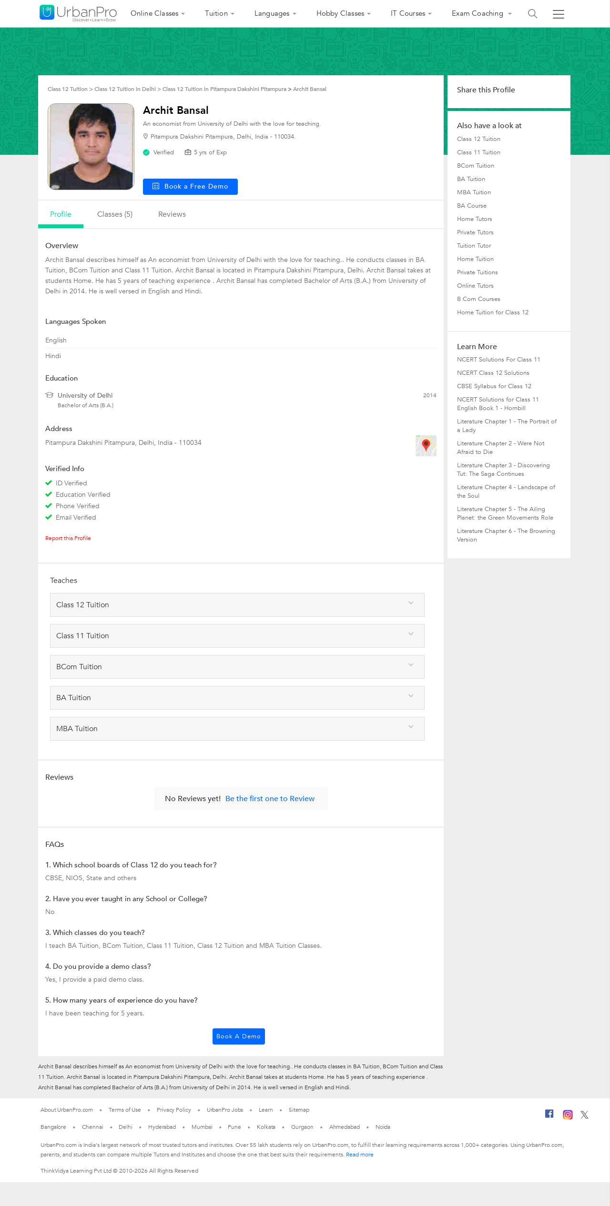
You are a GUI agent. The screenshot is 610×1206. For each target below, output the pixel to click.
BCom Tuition (475, 165)
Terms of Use (125, 1110)
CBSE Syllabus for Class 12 (494, 386)
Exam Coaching (478, 13)
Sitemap (299, 1110)
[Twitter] (584, 1117)
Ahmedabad (344, 1127)
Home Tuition (475, 259)
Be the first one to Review (270, 799)
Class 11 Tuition (478, 152)
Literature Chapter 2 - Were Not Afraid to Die (500, 447)
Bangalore (53, 1127)
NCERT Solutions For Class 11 (498, 359)
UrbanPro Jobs (225, 1110)
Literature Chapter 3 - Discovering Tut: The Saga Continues (503, 469)
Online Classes (155, 13)
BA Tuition (471, 179)
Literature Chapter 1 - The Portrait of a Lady (507, 425)
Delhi (125, 1127)
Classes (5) (114, 214)
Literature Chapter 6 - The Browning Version (506, 535)
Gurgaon (302, 1127)
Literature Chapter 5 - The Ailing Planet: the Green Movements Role (505, 513)
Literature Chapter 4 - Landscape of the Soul (506, 491)
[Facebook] (549, 1117)
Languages (272, 13)
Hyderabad (162, 1127)
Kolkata (266, 1127)
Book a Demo (238, 1036)
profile (60, 214)
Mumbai (202, 1127)
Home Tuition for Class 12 (493, 312)
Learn (266, 1110)
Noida (383, 1127)
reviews (172, 214)
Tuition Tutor (474, 245)
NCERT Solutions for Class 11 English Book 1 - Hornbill (498, 403)
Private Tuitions (477, 272)
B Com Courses (478, 299)
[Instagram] (568, 1118)
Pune (234, 1127)
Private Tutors (475, 232)
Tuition (216, 13)
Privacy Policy (174, 1110)
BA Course (472, 205)
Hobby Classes (340, 13)
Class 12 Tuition (478, 139)
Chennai (92, 1127)
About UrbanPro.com (67, 1110)
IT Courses (408, 13)
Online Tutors (475, 285)
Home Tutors (474, 219)
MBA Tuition (474, 192)
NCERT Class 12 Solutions (493, 373)
